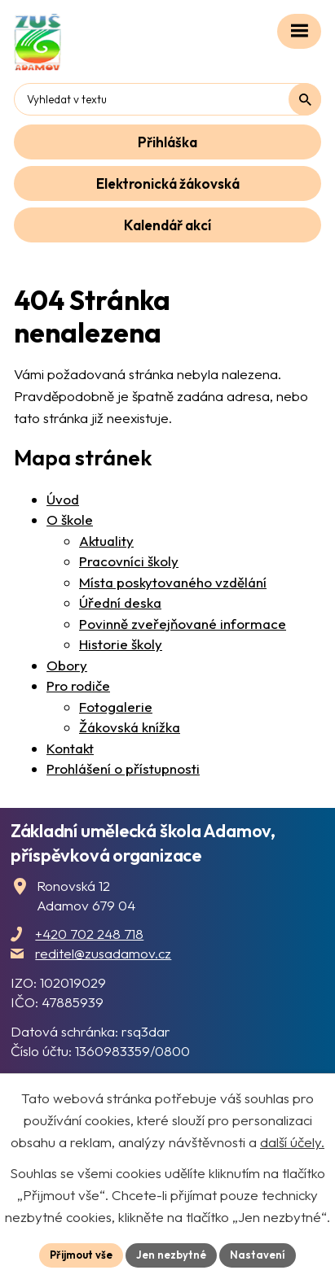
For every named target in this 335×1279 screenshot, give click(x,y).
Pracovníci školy (129, 561)
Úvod (62, 499)
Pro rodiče (78, 685)
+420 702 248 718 (89, 933)
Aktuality (106, 540)
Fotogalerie (115, 706)
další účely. (292, 1141)
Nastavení (257, 1254)
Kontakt (70, 748)
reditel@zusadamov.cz (103, 953)
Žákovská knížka (129, 727)
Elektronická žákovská (168, 183)
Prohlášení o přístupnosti (123, 768)
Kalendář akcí (167, 225)
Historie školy (120, 644)
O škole (69, 519)
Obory (66, 665)
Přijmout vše (81, 1254)
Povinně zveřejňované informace (182, 623)
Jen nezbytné (171, 1254)
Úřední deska (120, 602)
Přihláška (167, 142)
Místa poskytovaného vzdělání (173, 582)
